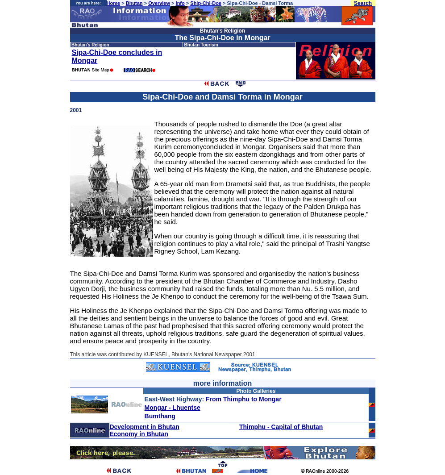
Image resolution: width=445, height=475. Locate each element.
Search (363, 3)
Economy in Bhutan (138, 434)
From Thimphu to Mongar (244, 399)
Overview (159, 3)
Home (114, 3)
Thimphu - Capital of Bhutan (281, 426)
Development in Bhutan (144, 426)
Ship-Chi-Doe (205, 3)
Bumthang (160, 416)
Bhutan (134, 3)
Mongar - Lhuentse (172, 407)
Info (180, 3)
